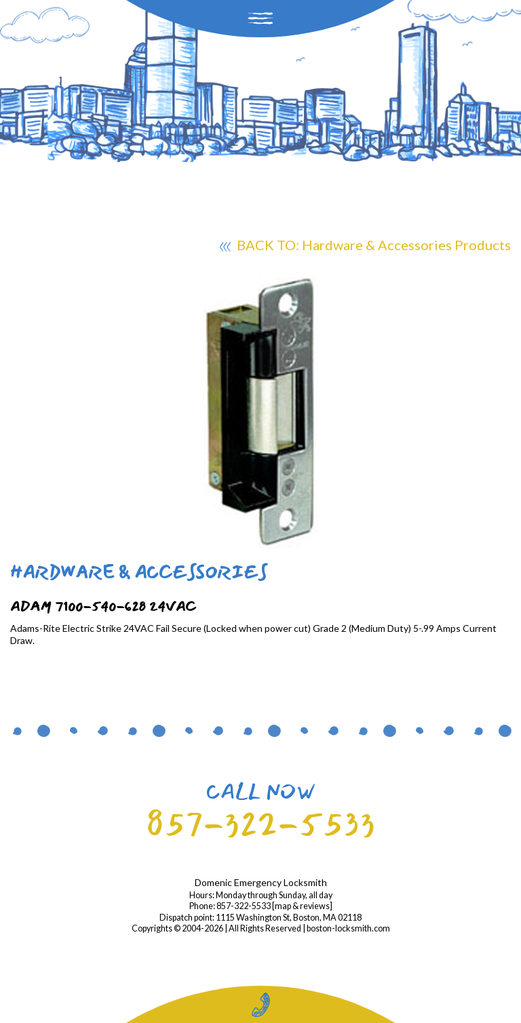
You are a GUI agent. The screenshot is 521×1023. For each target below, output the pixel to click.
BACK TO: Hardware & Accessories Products (365, 246)
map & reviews (302, 906)
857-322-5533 (260, 824)
